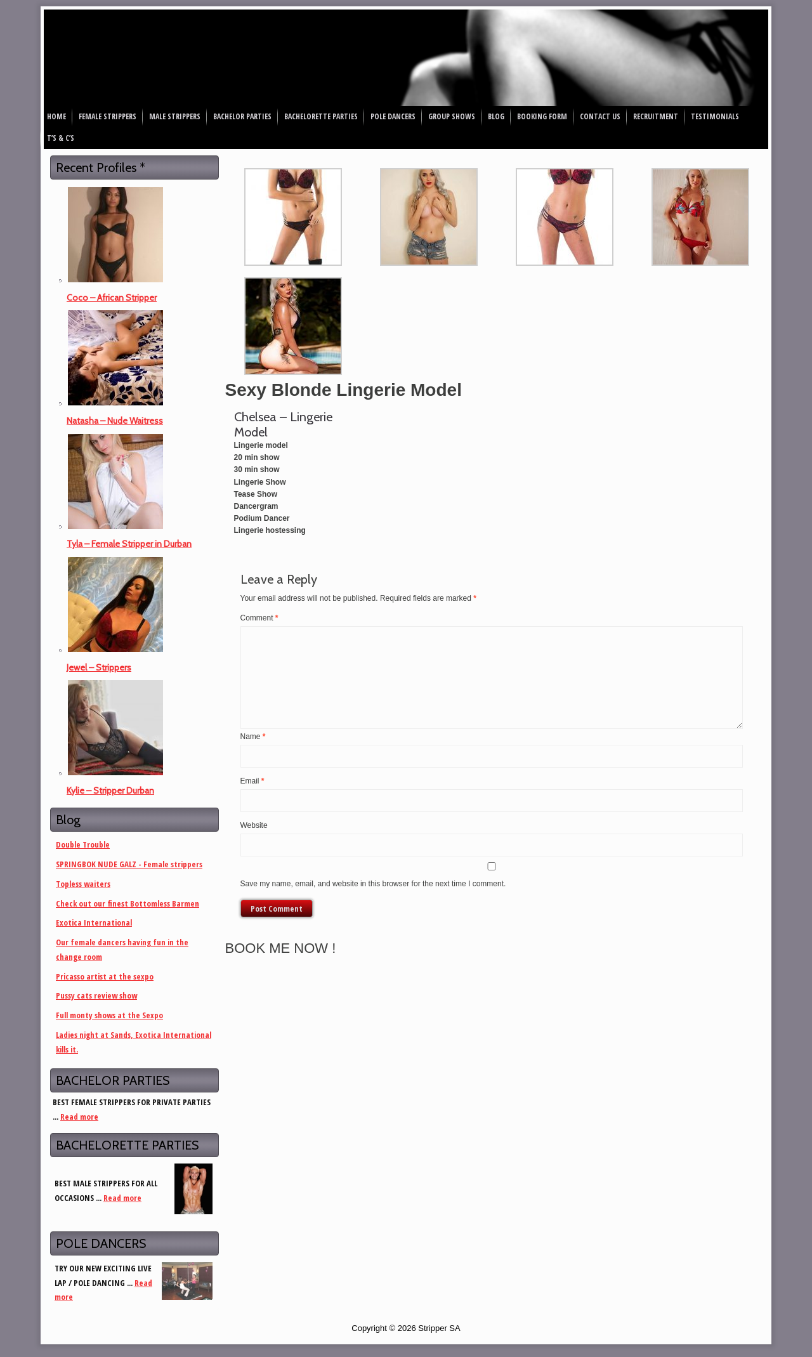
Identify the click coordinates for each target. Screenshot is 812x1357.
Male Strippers (174, 116)
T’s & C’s (60, 138)
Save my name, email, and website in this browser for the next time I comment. (373, 883)
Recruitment (655, 116)
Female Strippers (107, 116)
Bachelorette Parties (321, 116)
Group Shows (451, 116)
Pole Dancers (393, 116)
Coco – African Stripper (112, 297)
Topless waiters (83, 883)
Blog (496, 116)
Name (253, 736)
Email (252, 781)
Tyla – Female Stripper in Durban (129, 543)
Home (56, 116)
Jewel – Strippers (99, 667)
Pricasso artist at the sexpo (105, 976)
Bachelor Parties (242, 116)
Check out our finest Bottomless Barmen (127, 903)
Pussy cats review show (96, 995)
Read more (79, 1116)
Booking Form (542, 116)
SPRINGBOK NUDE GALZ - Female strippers (129, 864)
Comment (259, 617)
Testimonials (715, 116)
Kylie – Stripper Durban (110, 790)
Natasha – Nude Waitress (115, 420)
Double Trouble (83, 844)
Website (254, 825)
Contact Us (600, 116)
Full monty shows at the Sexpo (109, 1015)
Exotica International (94, 922)
